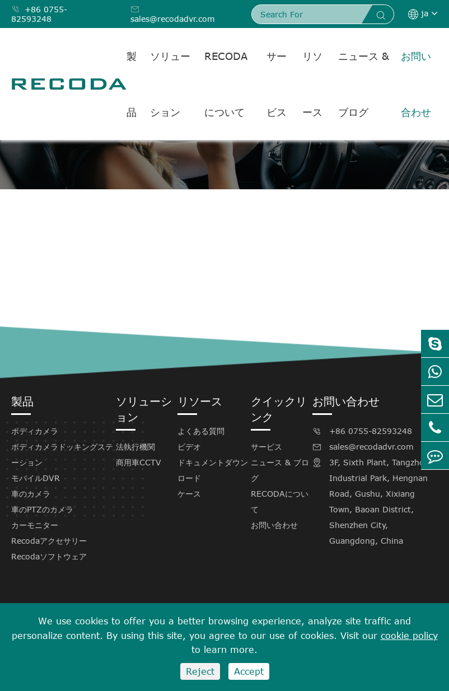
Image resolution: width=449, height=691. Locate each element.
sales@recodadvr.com (172, 14)
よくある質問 (201, 431)
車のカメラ (30, 493)
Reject (200, 671)
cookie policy (409, 636)
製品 (132, 84)
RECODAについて (225, 84)
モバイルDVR (35, 478)
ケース (189, 493)
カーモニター (34, 525)
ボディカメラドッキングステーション (62, 454)
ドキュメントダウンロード (212, 470)
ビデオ (189, 446)
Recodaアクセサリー (49, 540)
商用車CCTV (138, 462)
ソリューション (170, 84)
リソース (312, 84)
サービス (276, 84)
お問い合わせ (416, 84)
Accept (249, 671)
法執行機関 (135, 446)
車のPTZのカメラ (42, 509)
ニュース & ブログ (363, 84)
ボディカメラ (34, 431)
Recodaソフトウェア (49, 556)
